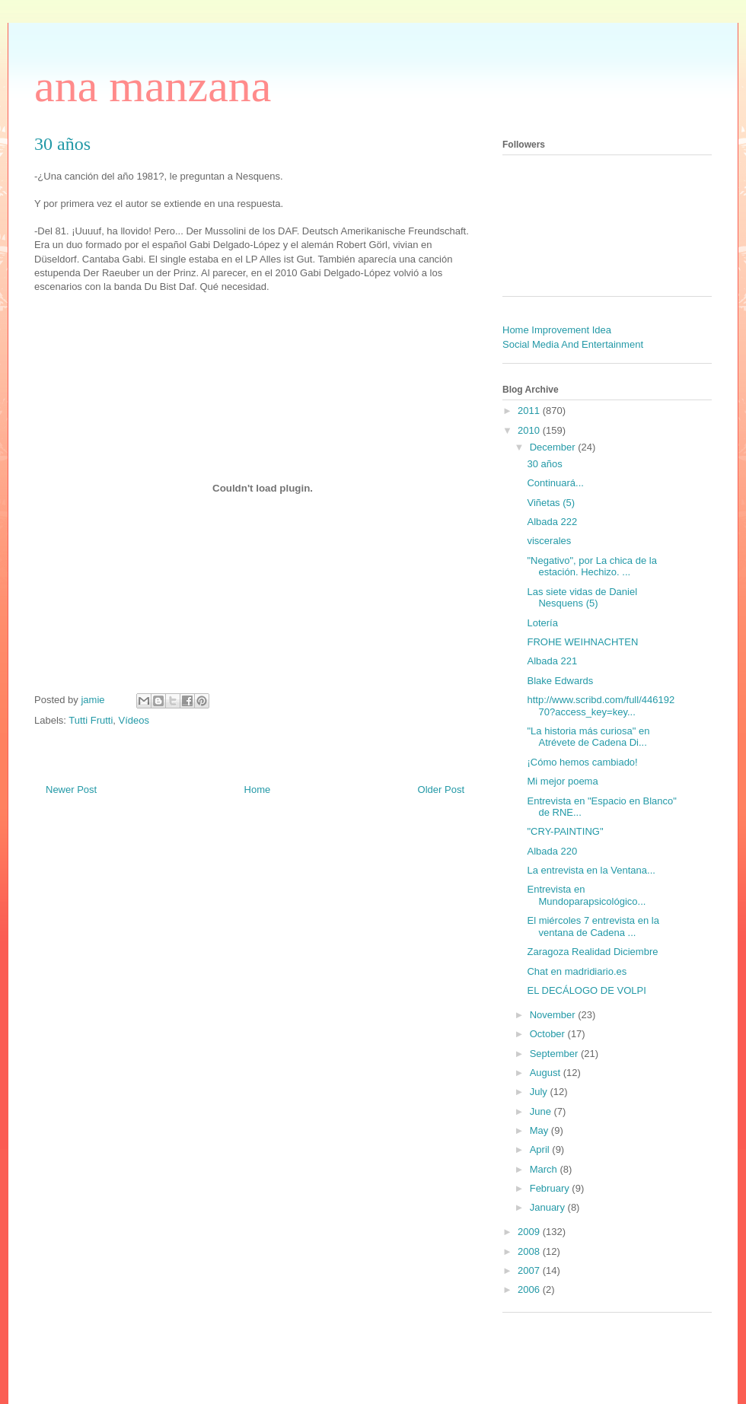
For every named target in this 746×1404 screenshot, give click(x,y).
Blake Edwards (560, 680)
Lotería (542, 623)
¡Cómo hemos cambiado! (582, 762)
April (541, 1149)
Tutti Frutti (91, 720)
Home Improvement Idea (556, 330)
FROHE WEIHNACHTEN (582, 642)
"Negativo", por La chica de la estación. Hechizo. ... (591, 566)
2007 (530, 1270)
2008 (530, 1251)
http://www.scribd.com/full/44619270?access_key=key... (600, 706)
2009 (530, 1231)
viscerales (549, 540)
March (545, 1169)
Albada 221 (552, 661)
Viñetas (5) (551, 502)
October (549, 1033)
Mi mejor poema (562, 781)
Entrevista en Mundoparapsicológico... (586, 895)
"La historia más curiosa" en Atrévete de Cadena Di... (588, 737)
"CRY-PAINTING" (565, 831)
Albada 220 (552, 851)
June (542, 1111)
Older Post (441, 789)
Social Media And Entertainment (572, 344)
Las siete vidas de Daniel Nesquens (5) (582, 598)
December (554, 447)
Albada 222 (552, 521)
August (546, 1072)
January (549, 1207)
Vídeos (134, 720)
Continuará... (555, 483)
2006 (530, 1289)
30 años (544, 464)
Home (257, 789)
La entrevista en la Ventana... (591, 870)
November (554, 1014)
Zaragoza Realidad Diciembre (592, 951)
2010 (530, 430)
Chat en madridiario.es (576, 971)
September (555, 1053)
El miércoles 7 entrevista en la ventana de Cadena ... (592, 926)
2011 (530, 410)
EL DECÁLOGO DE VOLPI (586, 990)
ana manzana (152, 86)
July (540, 1091)
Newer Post (71, 789)
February (551, 1188)
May (540, 1130)
